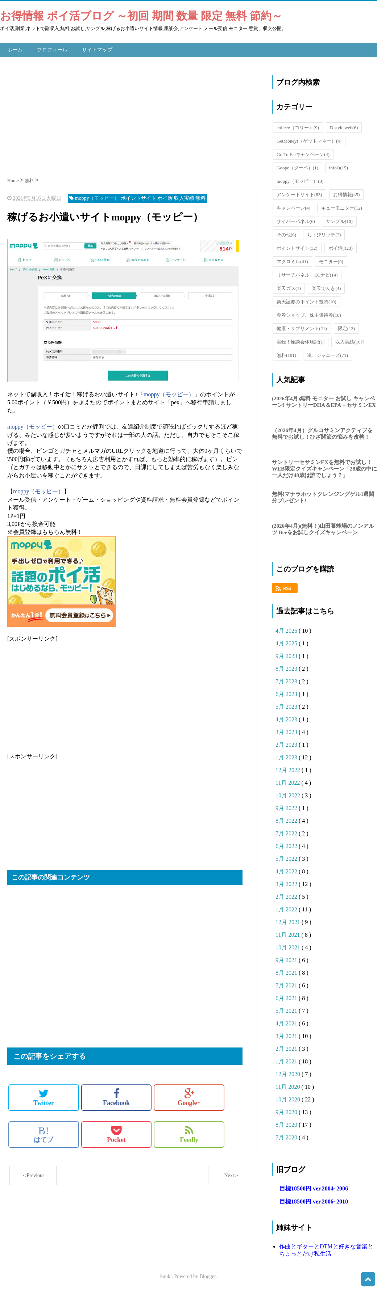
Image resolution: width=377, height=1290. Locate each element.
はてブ (43, 1133)
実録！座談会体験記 (300, 340)
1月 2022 (287, 909)
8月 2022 (287, 820)
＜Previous (33, 1174)
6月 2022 (287, 845)
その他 (286, 233)
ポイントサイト (297, 247)
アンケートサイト (299, 193)
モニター (331, 260)
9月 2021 (287, 959)
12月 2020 (289, 1073)
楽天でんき (326, 287)
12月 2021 (289, 921)
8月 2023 (287, 668)
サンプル (339, 220)
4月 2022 (287, 871)
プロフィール (52, 49)
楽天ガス (289, 287)
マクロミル (292, 260)
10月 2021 (289, 947)
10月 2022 (289, 795)
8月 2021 (287, 972)
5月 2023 (287, 706)
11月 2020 (288, 1086)
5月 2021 (287, 1010)
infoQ (338, 166)
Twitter (43, 1096)
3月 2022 (287, 883)
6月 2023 (287, 693)
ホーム (14, 49)
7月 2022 (287, 833)
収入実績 (349, 340)
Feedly (189, 1133)
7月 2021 (287, 985)
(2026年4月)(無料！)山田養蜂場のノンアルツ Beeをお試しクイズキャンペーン (323, 528)
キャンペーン (293, 207)
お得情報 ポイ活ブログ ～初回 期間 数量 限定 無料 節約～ (141, 16)
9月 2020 (287, 1111)
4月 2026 (287, 630)
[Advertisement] (132, 114)
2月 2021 (287, 1048)
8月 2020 (287, 1124)
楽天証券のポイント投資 (306, 300)
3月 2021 (287, 1035)
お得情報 (346, 193)
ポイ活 (340, 247)
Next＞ (231, 1174)
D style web (344, 126)
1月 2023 (287, 757)
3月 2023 (287, 731)
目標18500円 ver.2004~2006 (313, 1188)
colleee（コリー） (298, 126)
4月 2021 (287, 1023)
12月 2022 (289, 769)
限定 (346, 327)
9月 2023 (287, 655)
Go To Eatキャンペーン (303, 153)
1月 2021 (287, 1061)
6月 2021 (287, 997)
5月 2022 (287, 858)
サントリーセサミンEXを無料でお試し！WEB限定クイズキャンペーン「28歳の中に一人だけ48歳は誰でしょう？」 (324, 467)
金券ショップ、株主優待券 (309, 314)
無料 (286, 354)
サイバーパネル (296, 220)
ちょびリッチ (324, 233)
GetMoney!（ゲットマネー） (309, 140)
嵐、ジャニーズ (327, 354)
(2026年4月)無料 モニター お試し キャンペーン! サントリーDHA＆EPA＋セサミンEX (324, 401)
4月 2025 (287, 643)
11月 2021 (288, 934)
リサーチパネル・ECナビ (307, 274)
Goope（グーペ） (297, 166)
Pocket (116, 1133)
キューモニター (341, 207)
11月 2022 (288, 782)
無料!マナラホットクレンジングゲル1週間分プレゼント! (323, 496)
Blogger (208, 1275)
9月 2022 (287, 807)
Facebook (116, 1096)
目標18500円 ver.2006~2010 (313, 1201)
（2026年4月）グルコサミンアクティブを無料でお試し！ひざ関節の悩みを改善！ (322, 432)
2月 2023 (287, 744)
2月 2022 (287, 896)
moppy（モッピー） (169, 393)
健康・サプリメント (302, 327)
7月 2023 (287, 681)
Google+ (189, 1096)
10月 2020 (289, 1099)
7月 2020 (287, 1137)
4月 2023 (287, 719)
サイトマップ (97, 49)
